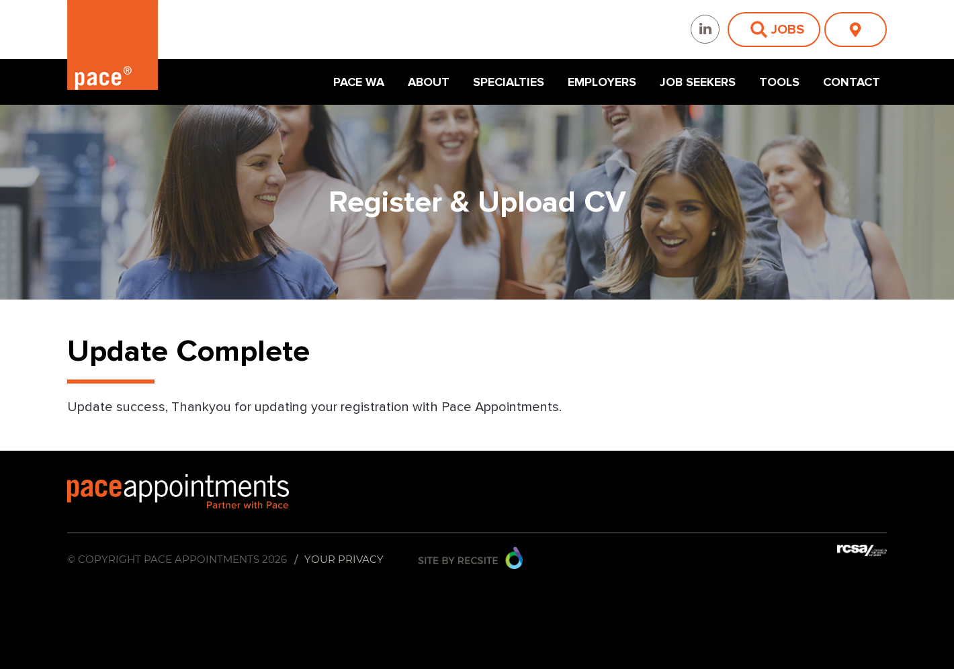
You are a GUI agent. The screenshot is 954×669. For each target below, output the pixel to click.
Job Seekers (698, 82)
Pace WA (358, 82)
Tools (779, 82)
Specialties (508, 82)
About (428, 82)
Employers (602, 82)
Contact (851, 82)
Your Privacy (344, 559)
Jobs (787, 29)
